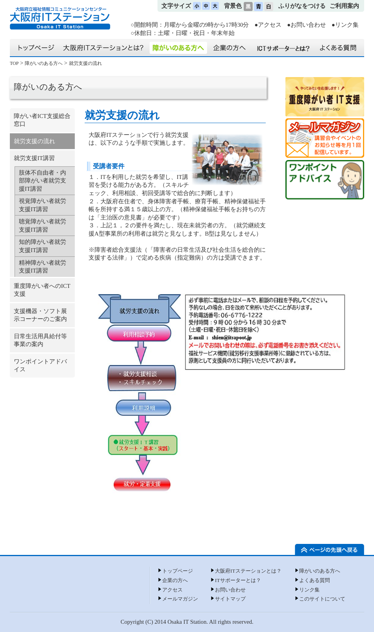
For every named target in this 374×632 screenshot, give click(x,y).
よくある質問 (314, 580)
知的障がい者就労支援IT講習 (42, 246)
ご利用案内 (344, 6)
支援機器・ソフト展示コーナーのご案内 (40, 315)
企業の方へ (175, 580)
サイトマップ (230, 599)
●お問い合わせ (306, 25)
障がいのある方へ (44, 63)
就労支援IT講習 (34, 158)
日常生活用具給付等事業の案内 (40, 340)
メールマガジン (180, 599)
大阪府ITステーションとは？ (248, 571)
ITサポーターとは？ (238, 580)
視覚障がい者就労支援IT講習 (42, 205)
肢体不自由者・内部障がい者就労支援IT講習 (42, 181)
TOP (14, 63)
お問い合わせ (230, 590)
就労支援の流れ (85, 63)
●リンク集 (345, 25)
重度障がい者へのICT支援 (42, 290)
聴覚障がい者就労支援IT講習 (42, 225)
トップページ (177, 571)
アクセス (172, 590)
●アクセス (267, 25)
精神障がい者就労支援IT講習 (42, 267)
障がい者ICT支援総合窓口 (42, 120)
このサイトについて (322, 599)
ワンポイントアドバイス (40, 365)
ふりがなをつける (302, 6)
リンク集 (309, 590)
